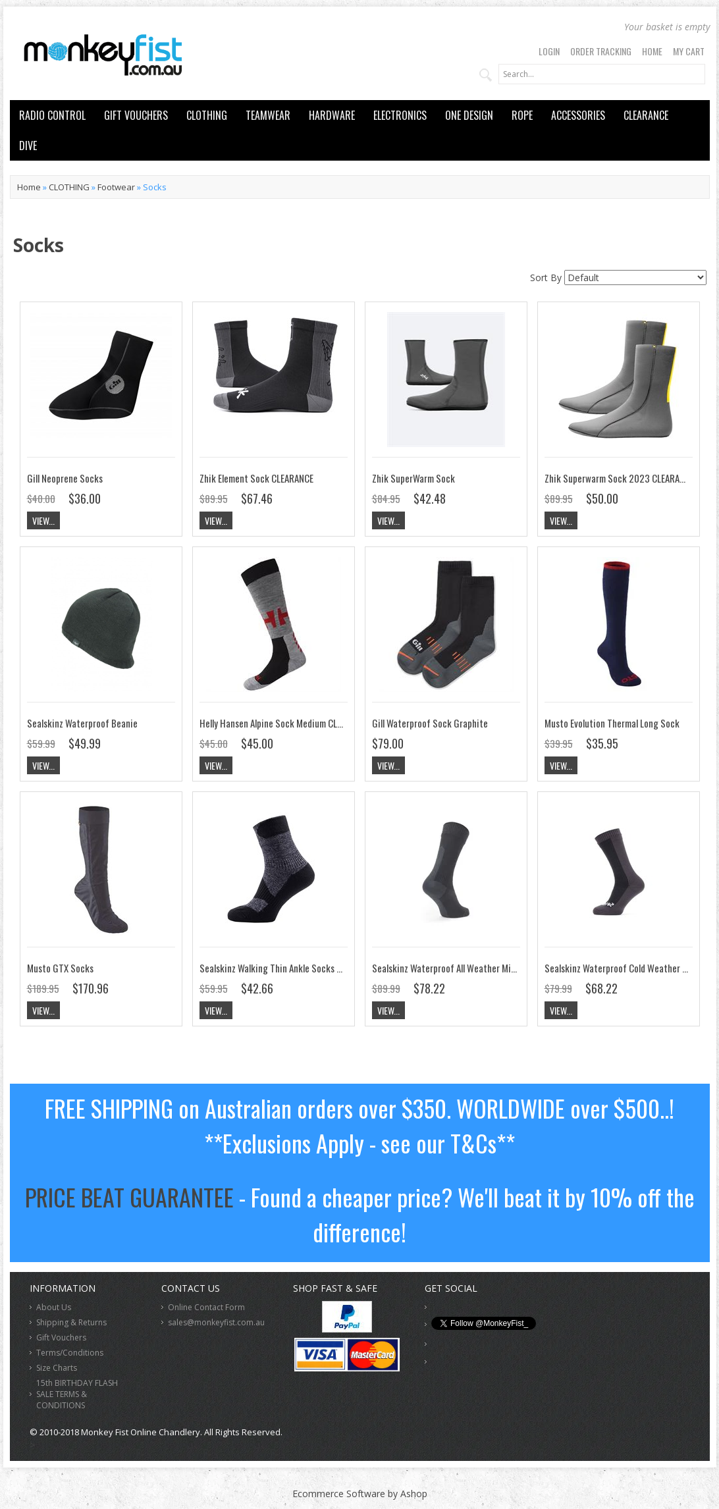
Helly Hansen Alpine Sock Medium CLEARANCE (285, 723)
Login (549, 51)
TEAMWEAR (268, 115)
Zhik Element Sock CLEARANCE (256, 478)
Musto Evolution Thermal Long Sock (612, 723)
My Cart (689, 51)
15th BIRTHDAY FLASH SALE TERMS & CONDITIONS (77, 1394)
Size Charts (56, 1367)
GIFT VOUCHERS (136, 115)
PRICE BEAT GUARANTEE (129, 1196)
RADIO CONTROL (52, 115)
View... (43, 520)
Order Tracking (600, 51)
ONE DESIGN (469, 115)
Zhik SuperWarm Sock (413, 478)
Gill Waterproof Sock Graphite (430, 723)
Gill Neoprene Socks (65, 478)
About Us (53, 1307)
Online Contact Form (206, 1307)
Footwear (116, 187)
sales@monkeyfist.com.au (216, 1322)
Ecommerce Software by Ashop (359, 1493)
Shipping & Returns (71, 1322)
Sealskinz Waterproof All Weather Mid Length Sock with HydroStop (499, 968)
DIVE (28, 145)
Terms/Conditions (69, 1352)
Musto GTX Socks (60, 968)
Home (652, 51)
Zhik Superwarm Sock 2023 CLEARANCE (619, 478)
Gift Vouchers (61, 1337)
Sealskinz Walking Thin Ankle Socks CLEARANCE (289, 968)
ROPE (522, 115)
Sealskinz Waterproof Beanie (82, 723)
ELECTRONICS (400, 115)
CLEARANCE (646, 115)
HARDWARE (332, 115)
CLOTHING (206, 115)
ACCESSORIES (578, 115)
